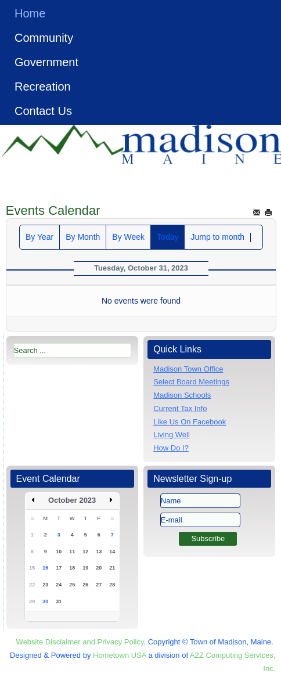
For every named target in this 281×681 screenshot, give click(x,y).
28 (112, 585)
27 (99, 585)
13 (99, 551)
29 (32, 601)
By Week (128, 237)
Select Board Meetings (191, 381)
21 (112, 568)
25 (72, 585)
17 (59, 568)
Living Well (171, 434)
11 (72, 551)
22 (32, 585)
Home (30, 13)
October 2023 (72, 500)
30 (45, 601)
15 (32, 568)
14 (112, 551)
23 (45, 585)
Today (167, 237)
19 (85, 568)
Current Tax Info (180, 408)
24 (59, 585)
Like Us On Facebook (189, 421)
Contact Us (43, 111)
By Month (83, 237)
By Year (39, 237)
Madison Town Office (188, 369)
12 (85, 551)
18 (72, 568)
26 (85, 585)
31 (59, 601)
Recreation (43, 86)
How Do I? (171, 448)
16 (45, 568)
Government (46, 62)
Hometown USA (119, 655)
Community (44, 37)
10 (59, 551)
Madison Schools (182, 395)
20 (99, 568)
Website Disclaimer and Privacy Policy (80, 641)
